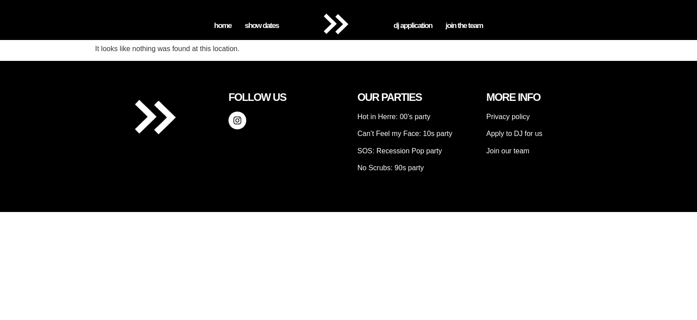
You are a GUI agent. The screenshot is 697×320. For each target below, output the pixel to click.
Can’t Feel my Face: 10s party (404, 133)
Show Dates (262, 25)
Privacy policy (508, 116)
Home (223, 25)
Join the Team (464, 25)
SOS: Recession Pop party (399, 151)
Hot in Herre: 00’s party (393, 116)
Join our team (507, 151)
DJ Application (412, 25)
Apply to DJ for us (514, 133)
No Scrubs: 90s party (390, 168)
